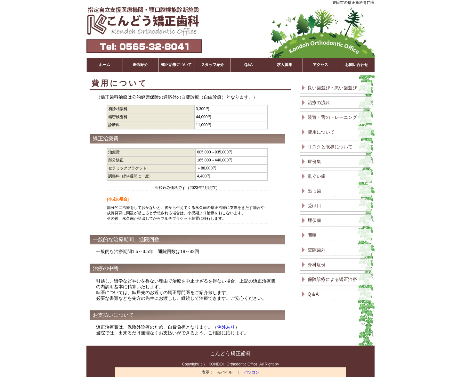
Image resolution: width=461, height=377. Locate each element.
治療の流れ (319, 102)
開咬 (312, 235)
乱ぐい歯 (317, 176)
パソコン (251, 372)
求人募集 (284, 64)
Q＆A (313, 294)
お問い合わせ (356, 64)
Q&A (248, 64)
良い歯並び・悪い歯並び (332, 87)
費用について (321, 132)
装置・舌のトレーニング (332, 117)
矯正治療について (176, 64)
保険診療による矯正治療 (332, 279)
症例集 (314, 161)
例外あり (226, 327)
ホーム (104, 64)
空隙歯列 (317, 249)
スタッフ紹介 (212, 64)
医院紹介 (140, 64)
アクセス (320, 64)
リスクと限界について (330, 146)
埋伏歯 (314, 220)
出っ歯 (314, 190)
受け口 (314, 205)
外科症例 (317, 264)
